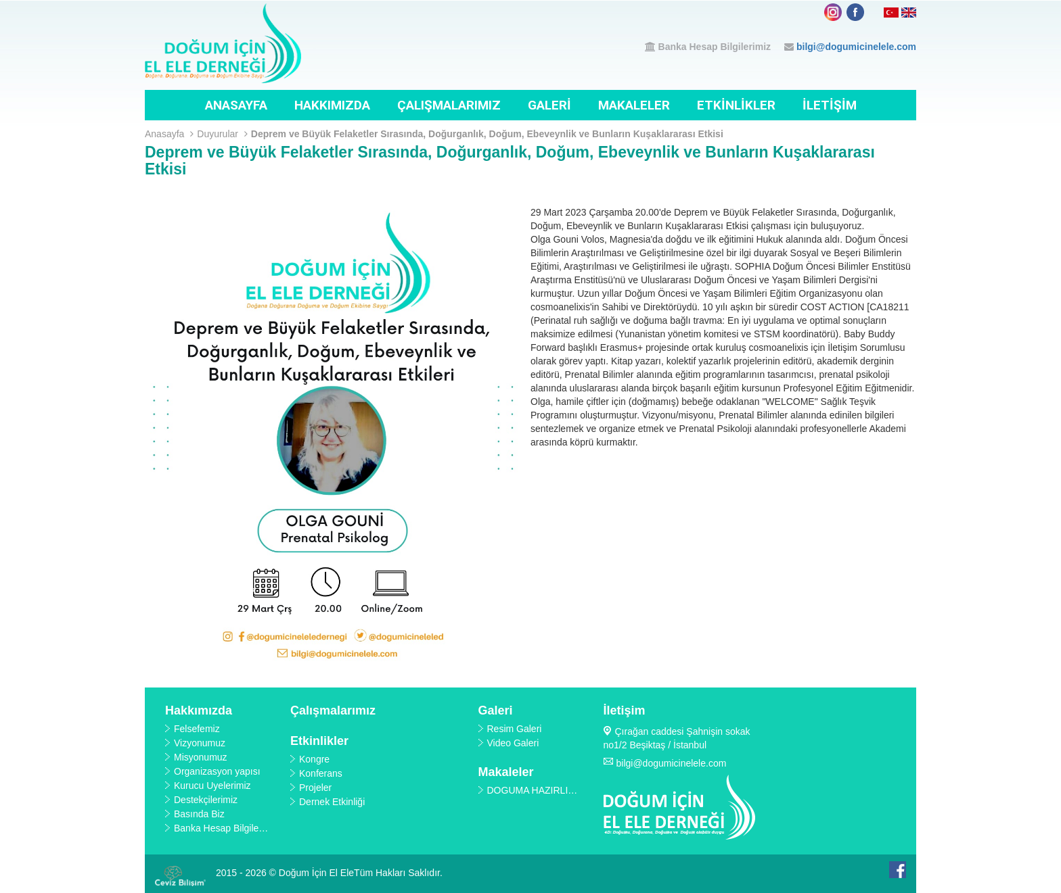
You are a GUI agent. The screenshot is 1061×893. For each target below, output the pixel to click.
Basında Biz (199, 813)
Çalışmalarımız (449, 105)
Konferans (320, 773)
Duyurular (222, 133)
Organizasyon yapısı (217, 771)
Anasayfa (236, 105)
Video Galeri (513, 743)
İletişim (830, 105)
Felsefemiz (197, 728)
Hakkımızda (332, 105)
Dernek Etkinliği (332, 801)
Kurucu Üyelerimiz (212, 785)
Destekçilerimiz (206, 799)
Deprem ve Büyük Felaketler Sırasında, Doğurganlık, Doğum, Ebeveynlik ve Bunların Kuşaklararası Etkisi (487, 133)
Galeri (549, 105)
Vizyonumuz (199, 743)
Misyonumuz (200, 757)
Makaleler (634, 105)
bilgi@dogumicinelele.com (856, 46)
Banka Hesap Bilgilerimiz (714, 46)
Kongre (314, 759)
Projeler (315, 787)
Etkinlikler (736, 105)
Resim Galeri (514, 728)
